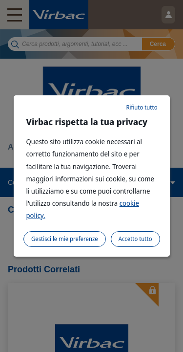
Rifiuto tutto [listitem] (141, 107)
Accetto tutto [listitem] (135, 239)
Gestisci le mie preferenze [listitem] (64, 239)
